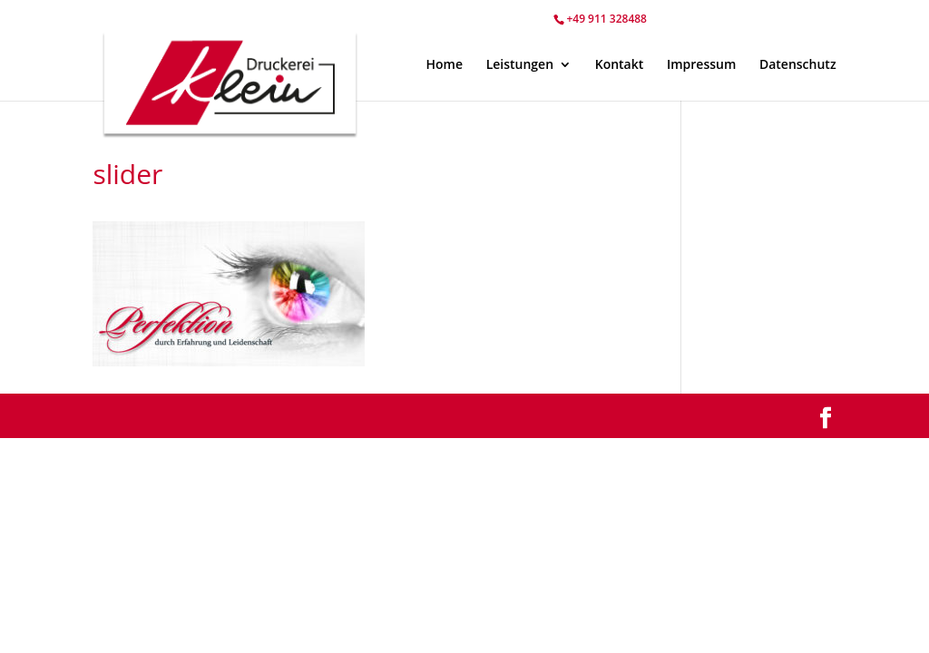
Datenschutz (797, 65)
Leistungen (519, 65)
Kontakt (619, 65)
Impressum (701, 65)
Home (444, 65)
